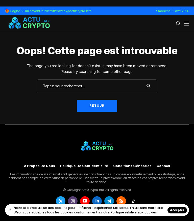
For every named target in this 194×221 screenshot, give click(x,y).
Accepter (177, 210)
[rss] (121, 201)
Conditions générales (132, 166)
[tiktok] (133, 201)
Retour (96, 105)
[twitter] (60, 201)
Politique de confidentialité (84, 166)
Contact (163, 166)
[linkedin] (97, 201)
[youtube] (85, 201)
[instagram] (73, 201)
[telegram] (109, 201)
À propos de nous (39, 166)
